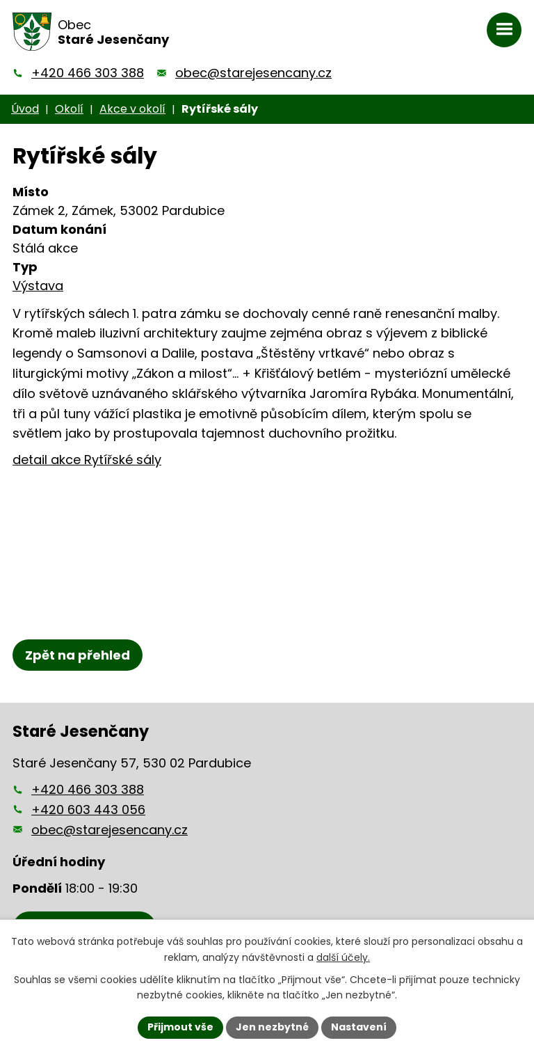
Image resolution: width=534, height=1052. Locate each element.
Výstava (38, 285)
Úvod (25, 109)
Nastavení (359, 1027)
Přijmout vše (180, 1027)
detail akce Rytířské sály (87, 459)
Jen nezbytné (272, 1027)
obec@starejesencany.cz (253, 72)
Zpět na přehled (77, 655)
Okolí (69, 109)
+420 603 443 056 (88, 809)
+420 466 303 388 (87, 72)
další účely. (343, 957)
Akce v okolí (132, 109)
